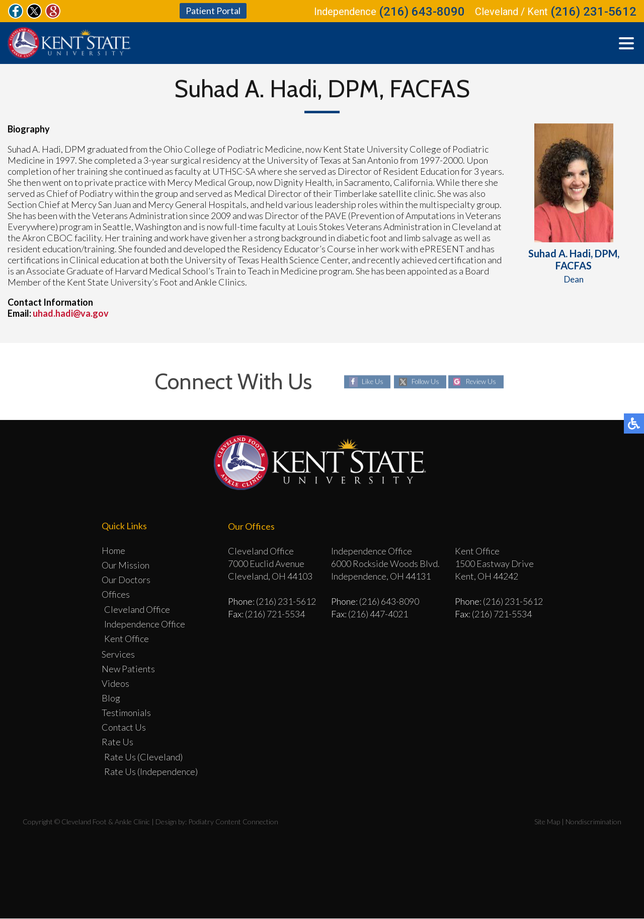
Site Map (547, 822)
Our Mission (125, 565)
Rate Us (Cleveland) (143, 757)
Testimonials (126, 713)
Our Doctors (126, 580)
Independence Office (144, 624)
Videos (115, 683)
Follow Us (424, 382)
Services (118, 654)
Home (113, 550)
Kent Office (126, 639)
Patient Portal (213, 11)
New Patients (128, 669)
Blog (111, 698)
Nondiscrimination (593, 822)
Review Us (483, 382)
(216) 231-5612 (593, 12)
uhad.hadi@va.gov (71, 314)
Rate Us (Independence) (151, 771)
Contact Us (124, 727)
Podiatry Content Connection (233, 822)
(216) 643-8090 (422, 12)
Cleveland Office (137, 609)
